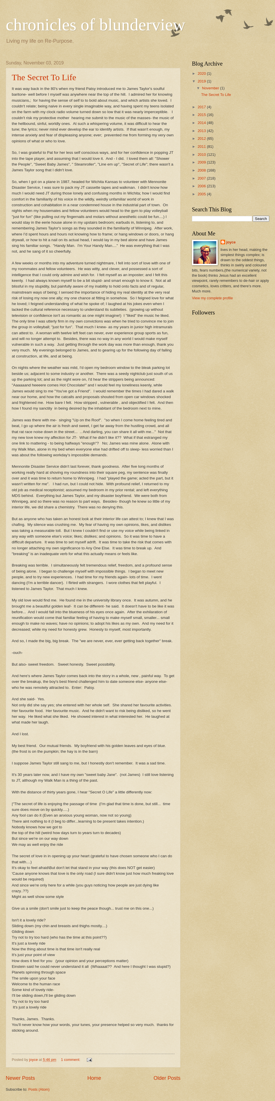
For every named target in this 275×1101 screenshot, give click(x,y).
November (211, 88)
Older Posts (167, 1078)
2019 (202, 81)
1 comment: (71, 1059)
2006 (202, 186)
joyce (231, 242)
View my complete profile (212, 298)
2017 (202, 107)
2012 (202, 138)
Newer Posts (20, 1078)
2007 (202, 178)
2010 (202, 154)
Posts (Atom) (39, 1089)
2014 (202, 123)
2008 (202, 170)
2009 (202, 162)
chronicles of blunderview (95, 24)
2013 (202, 131)
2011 (202, 146)
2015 (202, 115)
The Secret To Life (44, 77)
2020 (202, 73)
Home (94, 1078)
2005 (202, 194)
